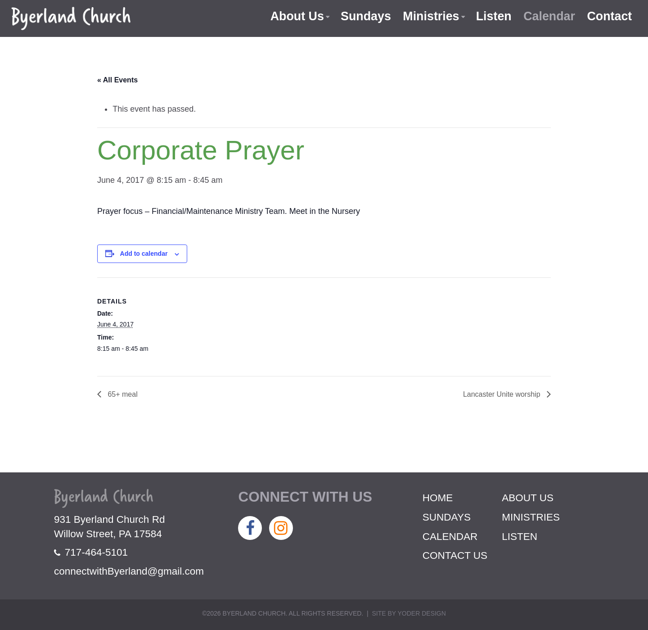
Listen (493, 16)
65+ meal (122, 394)
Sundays (364, 16)
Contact (609, 16)
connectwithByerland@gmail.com (129, 571)
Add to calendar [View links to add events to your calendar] (144, 253)
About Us (295, 16)
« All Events (117, 80)
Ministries (429, 16)
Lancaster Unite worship (502, 394)
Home (438, 497)
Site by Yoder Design (409, 613)
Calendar (549, 16)
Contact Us (455, 555)
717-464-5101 (91, 552)
